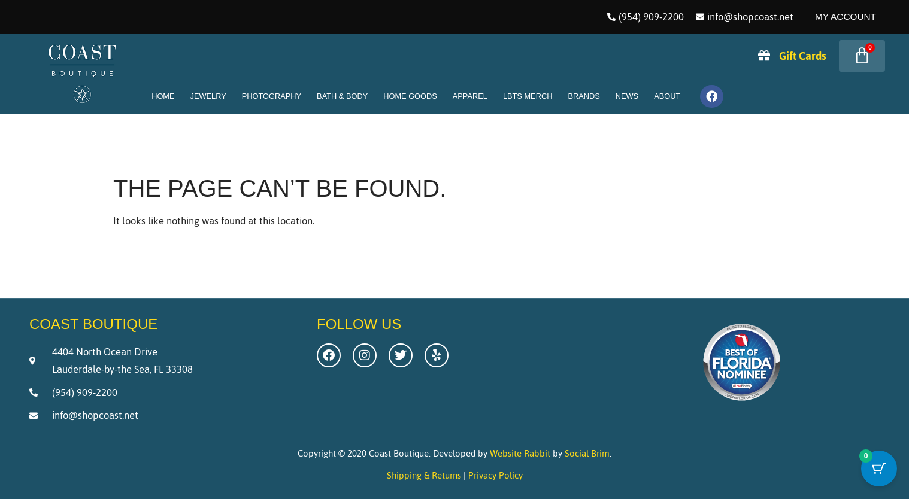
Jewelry (208, 96)
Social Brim (587, 453)
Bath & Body (342, 96)
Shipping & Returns (424, 475)
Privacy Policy (495, 475)
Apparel (470, 96)
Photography (271, 96)
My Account (845, 16)
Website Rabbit (520, 453)
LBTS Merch (527, 96)
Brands (583, 96)
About (667, 96)
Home (163, 96)
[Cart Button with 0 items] (879, 469)
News (627, 96)
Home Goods (410, 96)
